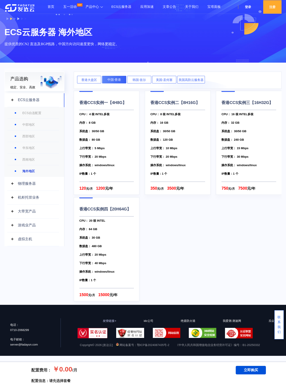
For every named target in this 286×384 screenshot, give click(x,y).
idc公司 (148, 320)
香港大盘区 (89, 80)
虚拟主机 (25, 239)
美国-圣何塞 (164, 80)
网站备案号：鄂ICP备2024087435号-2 (142, 345)
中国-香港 (114, 79)
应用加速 (147, 6)
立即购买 (251, 370)
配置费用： (41, 370)
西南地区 (28, 159)
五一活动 (70, 6)
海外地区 (28, 171)
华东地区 (28, 148)
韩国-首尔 (139, 80)
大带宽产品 (27, 211)
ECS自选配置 (31, 113)
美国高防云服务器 (191, 80)
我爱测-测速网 (232, 320)
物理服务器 (27, 183)
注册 (272, 7)
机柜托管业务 (28, 197)
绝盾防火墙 (188, 320)
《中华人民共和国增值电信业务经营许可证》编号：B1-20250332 (218, 345)
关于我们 (191, 6)
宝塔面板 (214, 6)
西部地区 (28, 136)
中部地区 (28, 124)
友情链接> (109, 320)
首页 (51, 6)
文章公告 (169, 6)
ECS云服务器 (121, 6)
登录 (248, 7)
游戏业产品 (27, 225)
